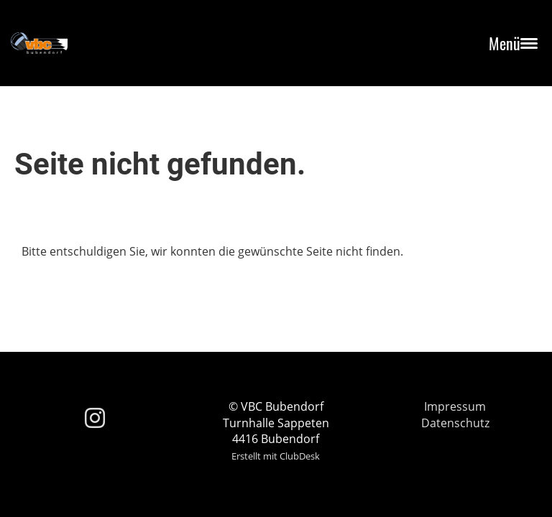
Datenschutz (455, 423)
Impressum (455, 406)
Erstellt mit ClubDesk (275, 456)
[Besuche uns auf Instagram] (95, 417)
